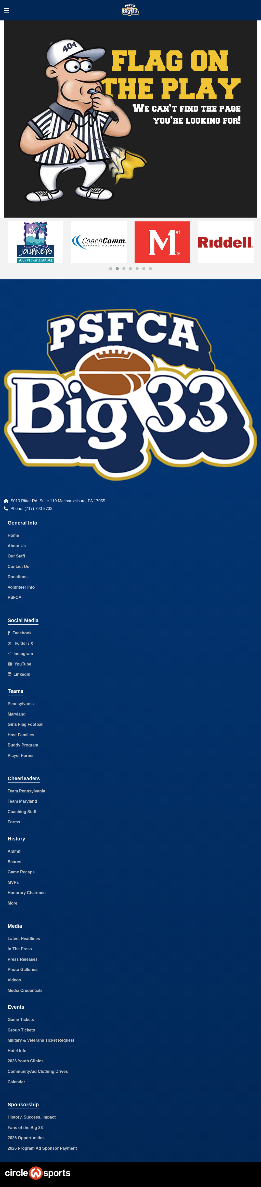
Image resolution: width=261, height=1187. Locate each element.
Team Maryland (22, 801)
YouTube (19, 664)
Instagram (20, 653)
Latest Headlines (24, 938)
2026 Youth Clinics (26, 1061)
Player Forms (20, 755)
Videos (14, 980)
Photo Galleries (22, 969)
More (12, 903)
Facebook (20, 633)
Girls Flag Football (25, 724)
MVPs (13, 882)
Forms (14, 822)
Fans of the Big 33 (25, 1127)
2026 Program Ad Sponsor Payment (42, 1148)
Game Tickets (21, 1019)
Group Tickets (21, 1030)
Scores (14, 862)
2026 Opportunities (26, 1138)
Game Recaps (21, 872)
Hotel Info (17, 1051)
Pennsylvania (21, 704)
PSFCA (14, 597)
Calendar (16, 1082)
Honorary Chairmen (27, 893)
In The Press (20, 949)
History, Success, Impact (32, 1117)
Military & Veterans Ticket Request (41, 1040)
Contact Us (18, 566)
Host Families (21, 735)
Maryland (16, 714)
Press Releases (22, 959)
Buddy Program (23, 745)
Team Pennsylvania (26, 791)
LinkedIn (19, 674)
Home (13, 535)
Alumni (14, 851)
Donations (18, 577)
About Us (17, 546)
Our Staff (16, 556)
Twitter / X (20, 643)
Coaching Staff (22, 812)
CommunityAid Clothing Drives (38, 1071)
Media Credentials (25, 990)
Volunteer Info (21, 587)
